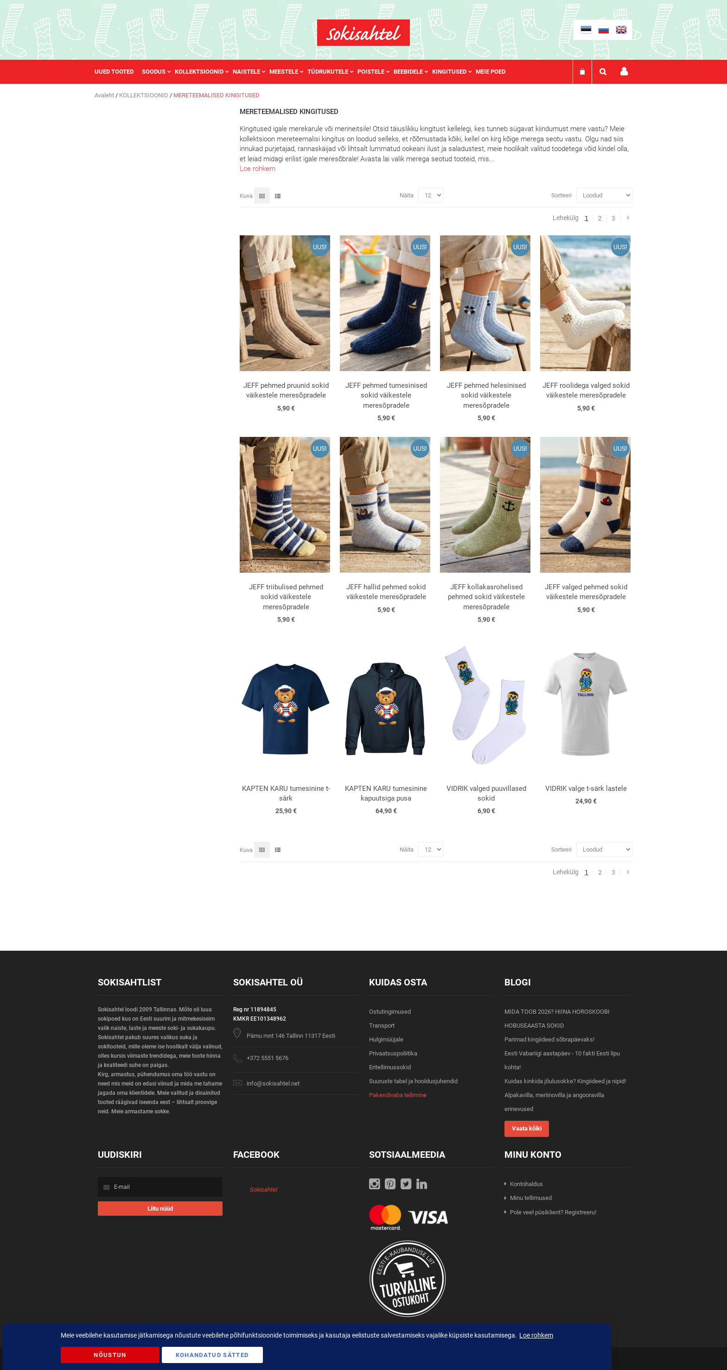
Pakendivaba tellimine (398, 1095)
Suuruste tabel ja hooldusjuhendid (413, 1081)
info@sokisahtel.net (273, 1083)
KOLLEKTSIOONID (144, 95)
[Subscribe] (160, 1208)
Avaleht (105, 95)
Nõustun (110, 1354)
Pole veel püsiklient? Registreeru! (553, 1212)
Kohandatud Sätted (212, 1354)
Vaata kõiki (527, 1128)
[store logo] (363, 32)
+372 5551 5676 (267, 1057)
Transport (382, 1025)
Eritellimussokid (390, 1067)
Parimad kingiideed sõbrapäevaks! (549, 1039)
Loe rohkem (257, 168)
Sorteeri (561, 195)
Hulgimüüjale (386, 1039)
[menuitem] (118, 72)
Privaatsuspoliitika (393, 1053)
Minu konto (624, 71)
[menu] (305, 72)
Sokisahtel (263, 1189)
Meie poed (490, 71)
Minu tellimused (531, 1197)
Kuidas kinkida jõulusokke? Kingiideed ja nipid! (565, 1081)
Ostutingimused (390, 1011)
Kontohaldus (526, 1184)
